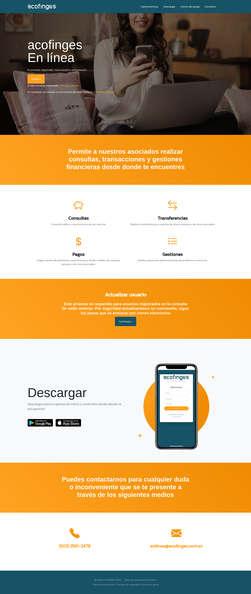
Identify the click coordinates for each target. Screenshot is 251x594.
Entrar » (36, 79)
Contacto (210, 6)
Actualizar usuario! (104, 92)
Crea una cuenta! (69, 85)
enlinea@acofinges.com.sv (176, 546)
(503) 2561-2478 (74, 546)
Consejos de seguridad (128, 584)
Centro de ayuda (190, 6)
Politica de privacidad (103, 584)
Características (149, 6)
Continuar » (125, 321)
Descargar (169, 6)
